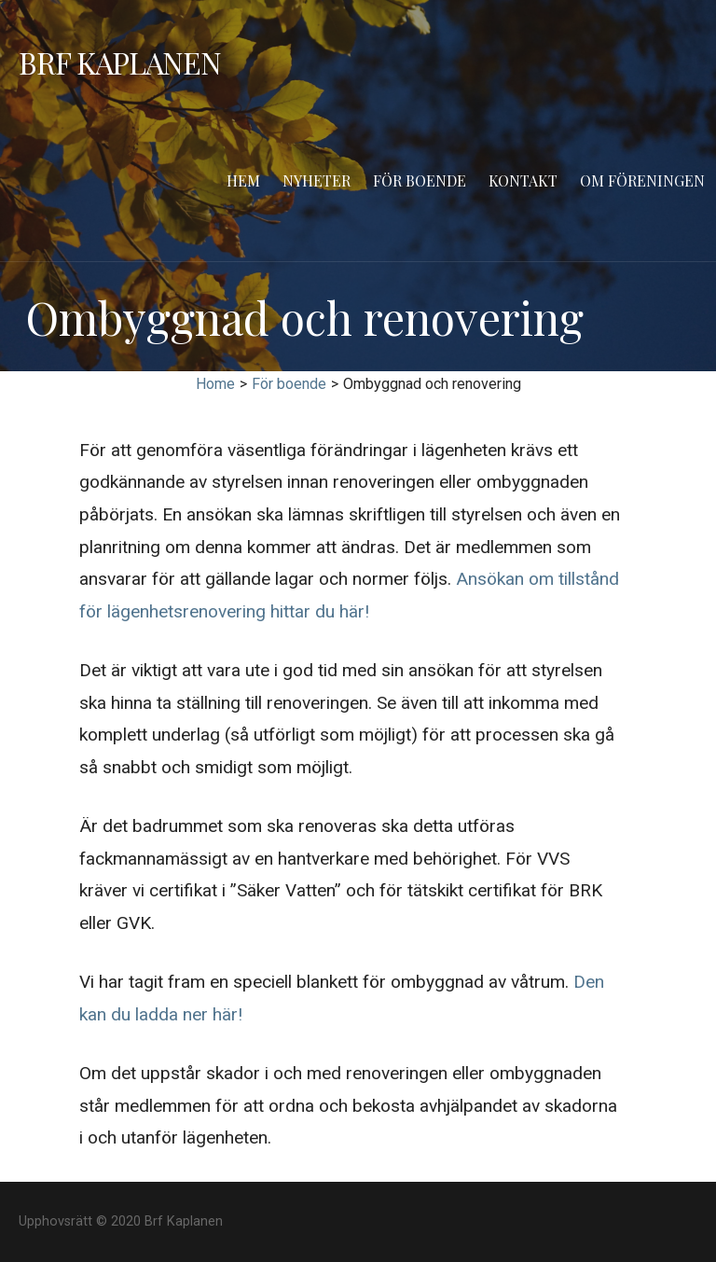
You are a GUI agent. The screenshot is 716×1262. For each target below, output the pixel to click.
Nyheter (316, 180)
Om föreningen (642, 180)
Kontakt (523, 180)
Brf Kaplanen (120, 62)
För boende (419, 180)
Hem (243, 180)
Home (215, 384)
